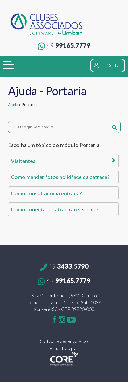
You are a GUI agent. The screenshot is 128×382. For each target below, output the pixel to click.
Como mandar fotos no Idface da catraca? (60, 177)
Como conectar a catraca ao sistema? (54, 209)
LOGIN (111, 65)
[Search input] (61, 127)
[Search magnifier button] (114, 127)
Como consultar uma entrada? (46, 193)
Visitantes (63, 160)
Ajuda (13, 104)
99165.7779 (64, 45)
